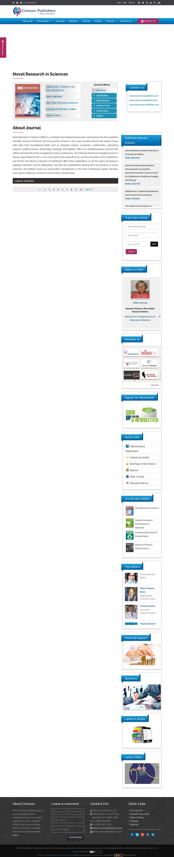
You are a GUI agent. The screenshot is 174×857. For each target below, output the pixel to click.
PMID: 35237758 (132, 190)
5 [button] (132, 382)
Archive (99, 116)
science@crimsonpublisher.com (143, 100)
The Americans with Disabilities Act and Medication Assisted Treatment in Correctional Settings (142, 157)
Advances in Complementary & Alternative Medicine (142, 316)
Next (89, 189)
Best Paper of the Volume (140, 461)
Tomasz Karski (147, 609)
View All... (155, 382)
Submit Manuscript (139, 811)
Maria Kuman (142, 300)
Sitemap (131, 3)
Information (45, 21)
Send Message (75, 835)
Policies (111, 21)
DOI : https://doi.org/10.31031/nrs (62, 103)
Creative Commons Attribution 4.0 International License (56, 853)
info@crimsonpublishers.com (107, 825)
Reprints (73, 21)
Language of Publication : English (61, 109)
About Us (28, 21)
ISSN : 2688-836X (54, 96)
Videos (98, 21)
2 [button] (130, 378)
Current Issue (102, 111)
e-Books (86, 21)
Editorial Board (103, 100)
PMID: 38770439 (132, 164)
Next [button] (163, 300)
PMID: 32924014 (132, 204)
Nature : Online (54, 115)
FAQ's (119, 3)
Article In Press (103, 105)
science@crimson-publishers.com (144, 104)
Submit (132, 252)
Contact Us (126, 21)
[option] (142, 300)
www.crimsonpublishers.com (95, 853)
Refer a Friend (135, 474)
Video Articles (137, 815)
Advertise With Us (137, 480)
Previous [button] (120, 300)
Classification (102, 95)
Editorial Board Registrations (135, 446)
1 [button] (125, 378)
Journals (60, 21)
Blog (124, 3)
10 (81, 189)
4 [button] (139, 378)
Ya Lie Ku (144, 574)
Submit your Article (137, 455)
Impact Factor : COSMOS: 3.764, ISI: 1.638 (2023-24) (61, 89)
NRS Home (101, 90)
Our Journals (136, 808)
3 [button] (134, 378)
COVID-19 (148, 21)
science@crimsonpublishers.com (143, 96)
